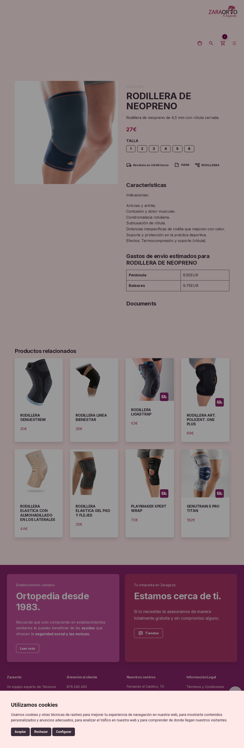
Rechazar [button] (41, 732)
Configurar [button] (63, 732)
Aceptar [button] (20, 732)
